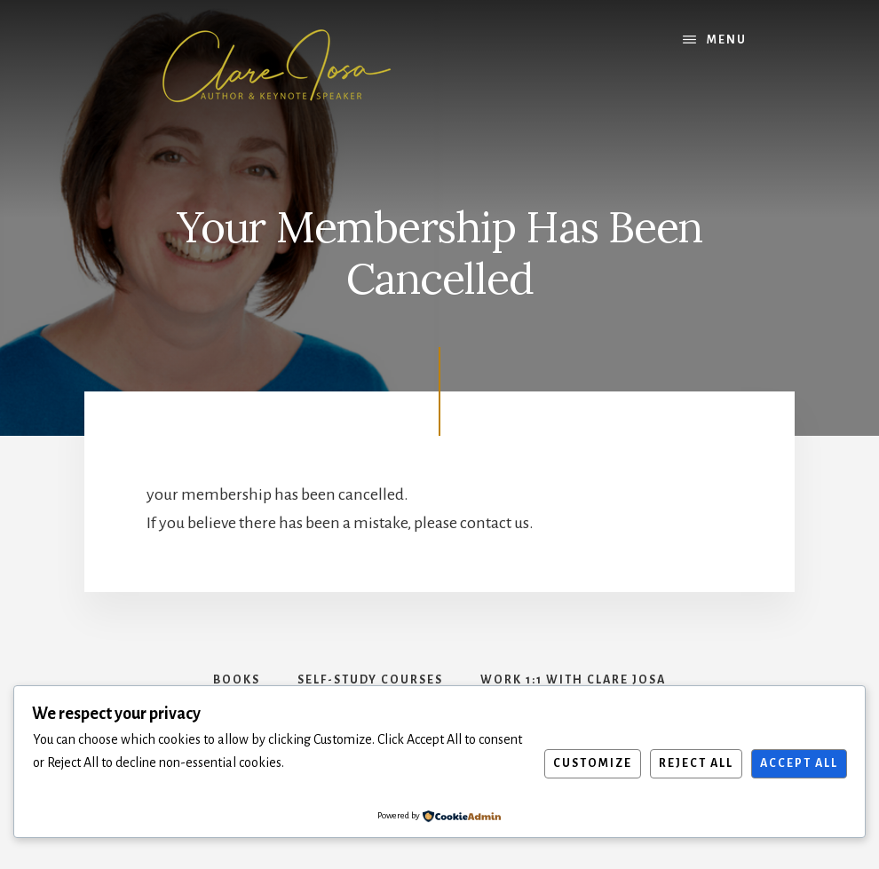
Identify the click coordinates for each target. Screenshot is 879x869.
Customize (592, 763)
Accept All (799, 763)
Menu (727, 40)
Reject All (696, 763)
